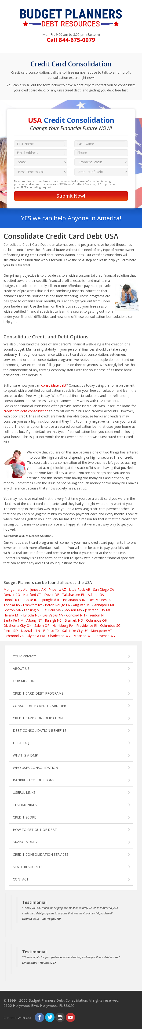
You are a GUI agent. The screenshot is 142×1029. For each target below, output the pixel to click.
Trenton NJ (96, 615)
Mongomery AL (15, 589)
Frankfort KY (32, 605)
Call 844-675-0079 (71, 39)
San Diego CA (103, 589)
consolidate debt (53, 385)
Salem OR (41, 625)
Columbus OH (96, 620)
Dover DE (51, 594)
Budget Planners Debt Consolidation (58, 1000)
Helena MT (12, 615)
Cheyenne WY (105, 636)
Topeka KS (12, 605)
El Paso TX (51, 630)
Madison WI (82, 636)
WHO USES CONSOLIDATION (35, 767)
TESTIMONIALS (25, 805)
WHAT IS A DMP (25, 755)
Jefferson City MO (98, 610)
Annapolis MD (105, 605)
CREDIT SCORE (24, 817)
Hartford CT (32, 594)
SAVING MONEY (25, 842)
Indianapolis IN (74, 600)
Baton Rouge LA (57, 605)
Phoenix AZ (57, 589)
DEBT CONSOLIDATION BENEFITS (39, 730)
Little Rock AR (79, 589)
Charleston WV (59, 636)
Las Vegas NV (52, 615)
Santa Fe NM (13, 620)
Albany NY (34, 620)
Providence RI (86, 625)
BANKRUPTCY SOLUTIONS (33, 780)
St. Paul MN (52, 610)
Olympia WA (36, 636)
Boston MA (12, 610)
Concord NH (75, 615)
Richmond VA (14, 636)
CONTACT (21, 879)
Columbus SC (110, 625)
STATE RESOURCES (28, 867)
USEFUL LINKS (24, 792)
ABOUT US (21, 668)
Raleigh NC (53, 620)
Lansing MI (32, 610)
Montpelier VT (101, 630)
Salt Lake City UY (75, 630)
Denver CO (12, 594)
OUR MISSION (24, 681)
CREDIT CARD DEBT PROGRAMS (38, 693)
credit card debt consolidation (26, 411)
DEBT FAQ (21, 743)
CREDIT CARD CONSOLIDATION (38, 718)
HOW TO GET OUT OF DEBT (35, 829)
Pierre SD (11, 630)
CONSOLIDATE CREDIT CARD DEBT (40, 705)
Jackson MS (73, 610)
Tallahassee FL (73, 594)
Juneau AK (38, 589)
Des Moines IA (99, 600)
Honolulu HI (12, 600)
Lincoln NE (31, 615)
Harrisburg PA (62, 625)
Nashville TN (30, 630)
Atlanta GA (96, 594)
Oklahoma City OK (17, 625)
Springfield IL (50, 600)
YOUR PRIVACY (24, 656)
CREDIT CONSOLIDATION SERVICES (40, 854)
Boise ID (30, 600)
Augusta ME (82, 605)
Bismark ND (74, 620)
